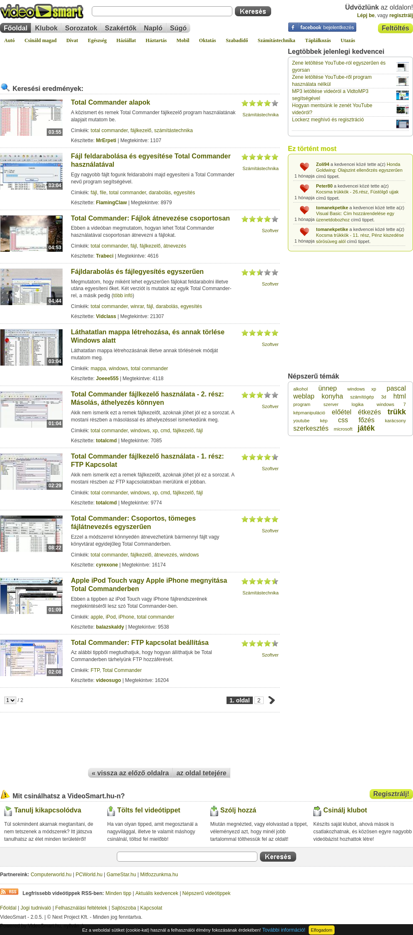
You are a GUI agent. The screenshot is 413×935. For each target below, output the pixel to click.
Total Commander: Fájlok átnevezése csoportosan (150, 218)
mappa (98, 368)
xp (155, 431)
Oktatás (207, 40)
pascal (396, 388)
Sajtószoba (123, 908)
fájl (94, 193)
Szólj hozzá (238, 810)
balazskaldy (110, 627)
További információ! (283, 930)
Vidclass (106, 316)
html (399, 396)
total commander (109, 130)
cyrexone (107, 565)
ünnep (327, 388)
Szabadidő (237, 40)
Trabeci (104, 256)
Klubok (46, 28)
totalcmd (106, 441)
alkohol (300, 388)
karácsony (395, 420)
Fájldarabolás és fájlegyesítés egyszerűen (137, 271)
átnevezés (174, 246)
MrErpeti (106, 140)
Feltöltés (395, 28)
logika (358, 404)
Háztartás (156, 40)
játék (366, 428)
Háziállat (126, 40)
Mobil (182, 40)
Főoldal (16, 28)
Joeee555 (107, 378)
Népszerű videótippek (206, 893)
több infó (122, 295)
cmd (165, 431)
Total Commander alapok (110, 102)
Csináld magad (41, 40)
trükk (397, 412)
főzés (366, 420)
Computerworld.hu (50, 874)
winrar (137, 306)
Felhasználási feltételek (81, 908)
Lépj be (366, 15)
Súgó (178, 28)
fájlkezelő (141, 130)
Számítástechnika (276, 40)
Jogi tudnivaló (35, 908)
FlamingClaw (111, 203)
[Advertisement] (139, 60)
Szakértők (120, 28)
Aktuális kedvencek (157, 893)
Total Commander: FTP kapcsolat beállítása (140, 642)
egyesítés (184, 193)
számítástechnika (173, 130)
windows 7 (391, 404)
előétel (341, 412)
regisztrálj (401, 15)
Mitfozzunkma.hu (159, 874)
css (343, 420)
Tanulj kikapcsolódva (47, 810)
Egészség (97, 40)
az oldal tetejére (201, 773)
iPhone (126, 617)
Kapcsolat (151, 908)
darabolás (160, 193)
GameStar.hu (121, 874)
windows (118, 368)
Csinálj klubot (345, 810)
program (301, 404)
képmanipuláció (309, 412)
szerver (330, 404)
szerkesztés (310, 428)
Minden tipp (118, 893)
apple (97, 617)
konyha (332, 396)
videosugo (108, 680)
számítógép (362, 396)
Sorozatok (81, 28)
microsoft (343, 428)
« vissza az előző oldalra (130, 773)
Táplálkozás (318, 40)
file (103, 193)
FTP (95, 670)
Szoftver (270, 230)
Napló (153, 28)
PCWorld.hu (89, 874)
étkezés (369, 412)
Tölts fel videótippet (148, 810)
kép (323, 420)
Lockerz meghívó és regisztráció (328, 120)
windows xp (361, 388)
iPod (111, 617)
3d (383, 396)
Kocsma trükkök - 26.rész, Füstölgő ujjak (357, 191)
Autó (9, 40)
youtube (301, 420)
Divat (72, 40)
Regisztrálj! (391, 793)
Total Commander (122, 670)
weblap (304, 396)
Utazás (348, 40)
